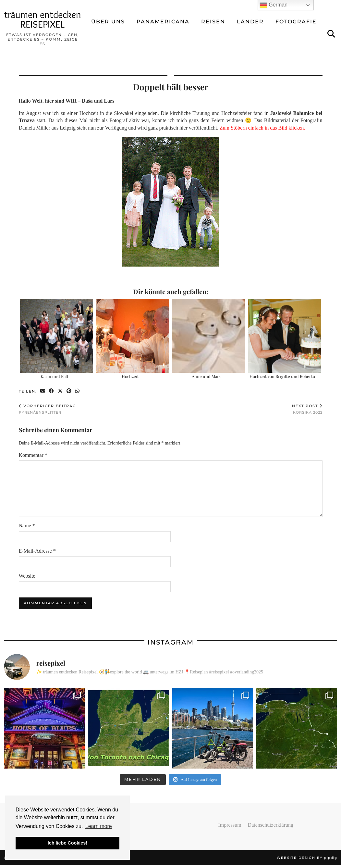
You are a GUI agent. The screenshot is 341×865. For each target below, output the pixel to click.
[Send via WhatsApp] (78, 391)
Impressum (229, 825)
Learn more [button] (98, 826)
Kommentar (33, 455)
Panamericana (163, 22)
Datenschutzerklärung (270, 825)
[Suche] (331, 34)
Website (27, 576)
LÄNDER (250, 22)
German (273, 5)
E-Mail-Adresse (37, 551)
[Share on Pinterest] (69, 391)
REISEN (213, 22)
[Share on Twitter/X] (60, 391)
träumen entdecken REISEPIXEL (42, 19)
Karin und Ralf (54, 376)
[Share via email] (43, 391)
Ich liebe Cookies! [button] (67, 843)
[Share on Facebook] (51, 391)
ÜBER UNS (108, 22)
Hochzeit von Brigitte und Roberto (282, 376)
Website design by (307, 858)
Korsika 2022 (307, 409)
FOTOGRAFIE (296, 22)
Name (27, 525)
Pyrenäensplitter (47, 409)
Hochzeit (130, 376)
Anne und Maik (206, 376)
